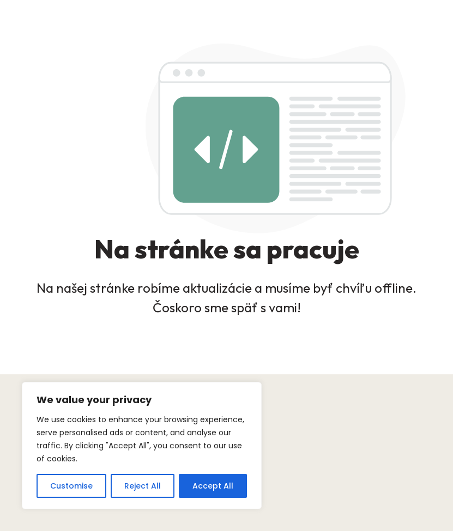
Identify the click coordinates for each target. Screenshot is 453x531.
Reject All (142, 485)
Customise (71, 485)
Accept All (212, 485)
